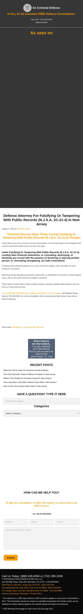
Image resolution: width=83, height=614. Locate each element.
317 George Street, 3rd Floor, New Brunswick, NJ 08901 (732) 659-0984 (32, 591)
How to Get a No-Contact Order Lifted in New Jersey (25, 386)
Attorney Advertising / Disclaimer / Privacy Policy (22, 594)
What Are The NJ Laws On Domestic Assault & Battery (26, 370)
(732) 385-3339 (46, 19)
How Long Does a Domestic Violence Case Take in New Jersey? (30, 382)
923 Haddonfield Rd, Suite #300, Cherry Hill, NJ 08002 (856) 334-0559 (31, 588)
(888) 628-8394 (41, 22)
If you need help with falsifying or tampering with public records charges (31, 293)
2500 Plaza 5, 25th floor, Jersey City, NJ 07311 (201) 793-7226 (28, 585)
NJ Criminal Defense (46, 7)
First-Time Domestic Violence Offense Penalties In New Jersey (29, 374)
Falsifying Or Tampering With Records (28, 327)
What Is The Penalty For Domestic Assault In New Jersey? (27, 378)
